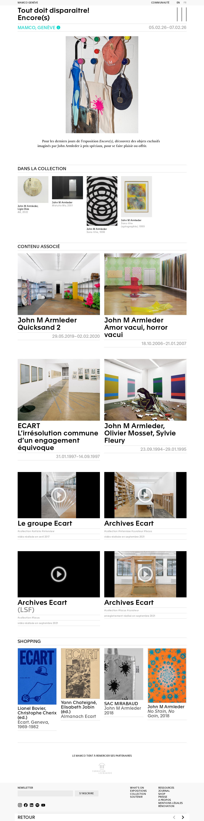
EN (178, 2)
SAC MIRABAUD (121, 703)
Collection (138, 794)
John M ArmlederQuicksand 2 (47, 323)
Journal (164, 791)
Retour (26, 817)
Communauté (160, 2)
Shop (161, 794)
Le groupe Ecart (45, 523)
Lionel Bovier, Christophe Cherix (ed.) (37, 713)
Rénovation (166, 806)
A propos (164, 800)
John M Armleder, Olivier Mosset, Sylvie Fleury (140, 433)
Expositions (138, 791)
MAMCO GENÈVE (28, 2)
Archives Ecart (129, 523)
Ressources (166, 787)
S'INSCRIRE (86, 793)
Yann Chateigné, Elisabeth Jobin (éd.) (79, 707)
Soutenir (136, 797)
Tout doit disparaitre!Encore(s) (54, 14)
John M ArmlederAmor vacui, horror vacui (136, 327)
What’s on (137, 787)
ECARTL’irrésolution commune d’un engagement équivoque (58, 437)
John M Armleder (166, 707)
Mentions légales (170, 803)
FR (185, 2)
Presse (162, 797)
